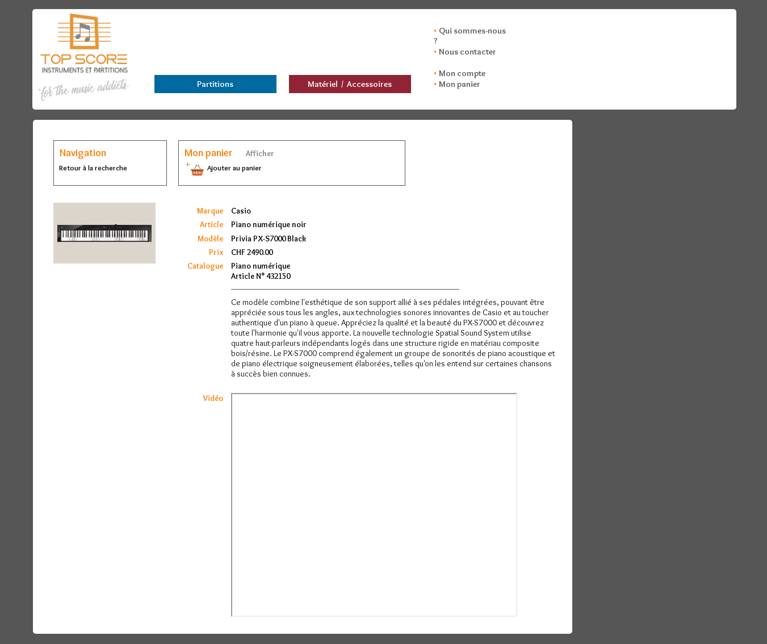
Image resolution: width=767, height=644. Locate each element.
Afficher (259, 153)
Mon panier (459, 84)
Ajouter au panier (223, 167)
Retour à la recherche (93, 167)
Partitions (215, 84)
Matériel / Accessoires (350, 84)
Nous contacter (467, 52)
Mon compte (462, 73)
